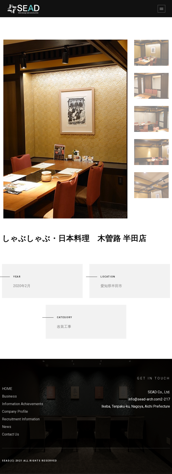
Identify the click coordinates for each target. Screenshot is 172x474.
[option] (65, 129)
